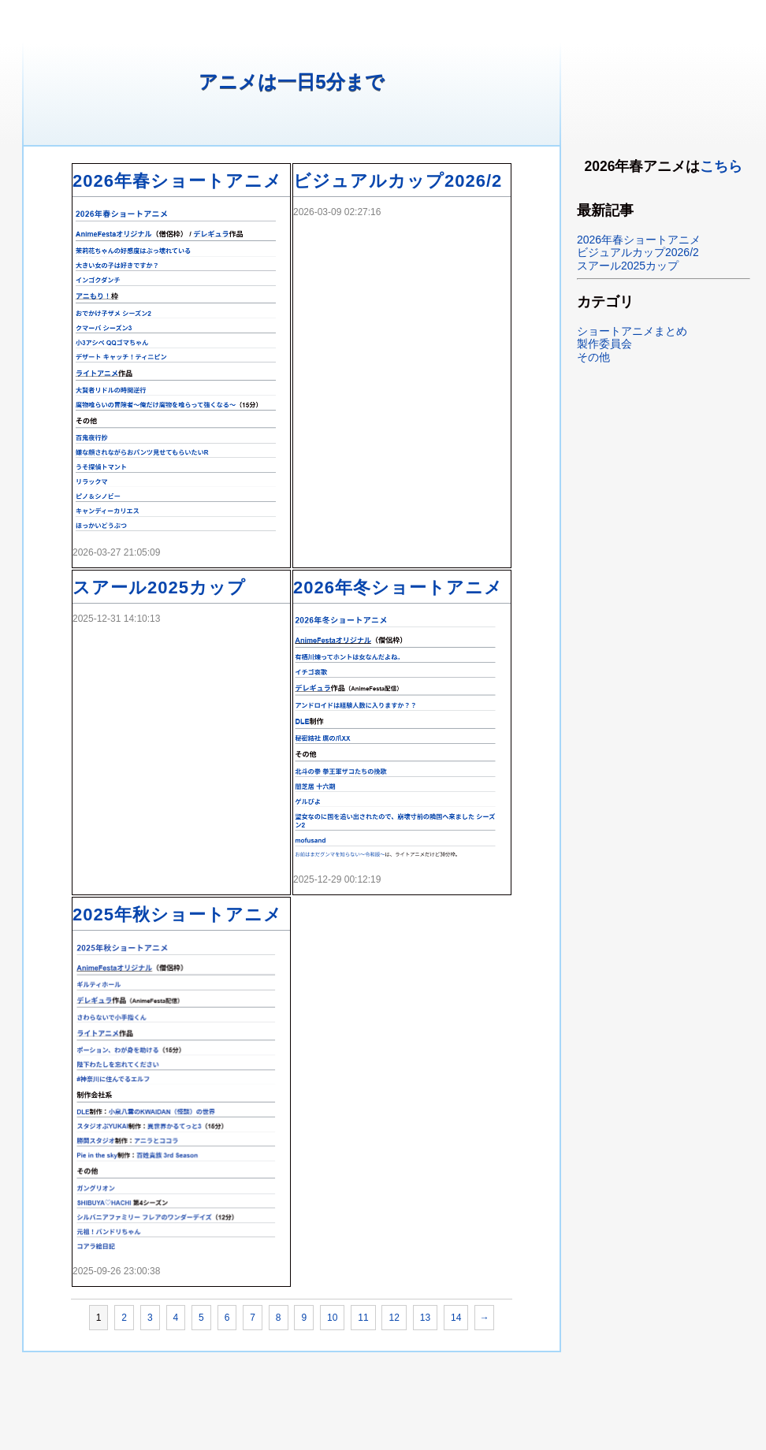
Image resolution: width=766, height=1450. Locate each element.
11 (363, 1317)
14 (456, 1317)
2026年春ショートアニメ (177, 181)
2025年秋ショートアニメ (177, 914)
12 (394, 1317)
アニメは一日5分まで (291, 81)
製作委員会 (604, 343)
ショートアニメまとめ (632, 331)
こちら (721, 166)
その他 (593, 357)
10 (332, 1317)
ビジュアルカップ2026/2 (397, 181)
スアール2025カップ (159, 587)
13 (425, 1317)
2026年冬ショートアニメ (398, 587)
